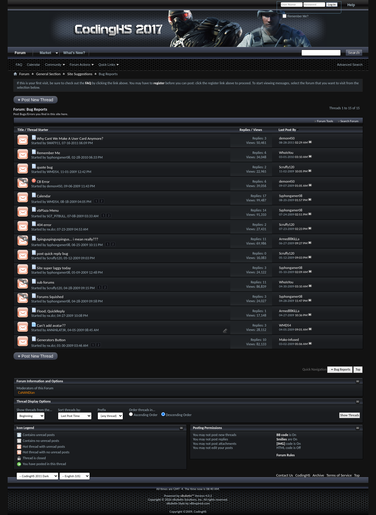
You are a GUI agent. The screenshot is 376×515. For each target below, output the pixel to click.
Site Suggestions (79, 74)
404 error (44, 225)
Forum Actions (80, 64)
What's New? (74, 53)
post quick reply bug (52, 253)
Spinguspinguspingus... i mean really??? (67, 239)
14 (264, 210)
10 (264, 340)
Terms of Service (339, 475)
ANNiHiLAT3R (56, 330)
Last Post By (288, 130)
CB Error (43, 181)
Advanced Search (350, 64)
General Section (48, 74)
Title (21, 130)
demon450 (54, 186)
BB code (282, 435)
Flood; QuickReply (51, 311)
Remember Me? (295, 16)
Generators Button (51, 340)
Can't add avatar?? (51, 325)
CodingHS (302, 475)
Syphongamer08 (58, 157)
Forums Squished (50, 296)
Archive (318, 475)
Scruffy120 (54, 258)
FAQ (19, 64)
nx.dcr (51, 229)
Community (53, 64)
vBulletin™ (187, 496)
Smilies (281, 439)
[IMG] (280, 444)
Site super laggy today (54, 268)
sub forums (45, 282)
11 (264, 239)
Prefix (102, 410)
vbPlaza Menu (48, 210)
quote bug (45, 167)
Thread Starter (37, 130)
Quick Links (106, 64)
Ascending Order (143, 414)
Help (351, 5)
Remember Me (48, 153)
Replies (245, 130)
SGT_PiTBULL (56, 216)
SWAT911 (53, 143)
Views (257, 130)
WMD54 (52, 172)
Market (45, 53)
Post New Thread (35, 99)
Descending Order (176, 414)
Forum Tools (325, 121)
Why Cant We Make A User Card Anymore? (70, 138)
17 (264, 196)
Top (357, 369)
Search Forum (349, 121)
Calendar (33, 64)
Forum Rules (285, 455)
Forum (20, 53)
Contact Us (284, 475)
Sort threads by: (69, 410)
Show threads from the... (34, 410)
